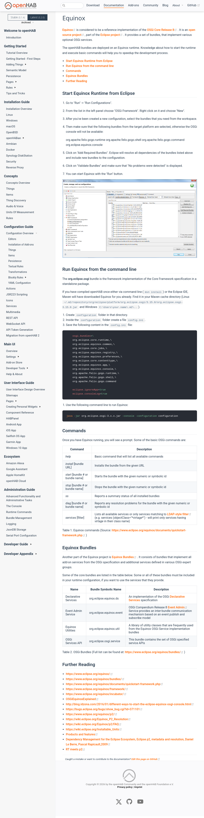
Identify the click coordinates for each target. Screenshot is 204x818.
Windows (12, 120)
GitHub (193, 5)
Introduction (13, 37)
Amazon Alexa (15, 463)
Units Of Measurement (20, 212)
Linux (9, 114)
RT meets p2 (75, 751)
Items (9, 194)
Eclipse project (111, 35)
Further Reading (76, 81)
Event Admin (177, 609)
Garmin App (13, 442)
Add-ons (133, 5)
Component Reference (20, 412)
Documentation (114, 5)
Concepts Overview (18, 182)
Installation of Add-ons (21, 244)
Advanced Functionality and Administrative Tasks (23, 498)
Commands (73, 71)
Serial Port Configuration (21, 535)
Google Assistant (16, 469)
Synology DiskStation (19, 155)
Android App (14, 424)
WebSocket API (15, 324)
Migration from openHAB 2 (22, 335)
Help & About (14, 374)
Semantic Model (16, 70)
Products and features (82, 736)
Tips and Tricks (15, 93)
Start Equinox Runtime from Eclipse (89, 61)
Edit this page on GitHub (145, 761)
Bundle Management (19, 518)
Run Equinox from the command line (90, 66)
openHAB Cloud (16, 481)
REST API (12, 318)
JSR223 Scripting (17, 294)
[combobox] (72, 6)
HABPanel (12, 418)
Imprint (138, 789)
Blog (165, 5)
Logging (11, 524)
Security (11, 161)
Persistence (13, 76)
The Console (14, 506)
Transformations (17, 271)
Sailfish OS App (15, 436)
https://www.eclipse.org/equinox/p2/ (91, 716)
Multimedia (13, 312)
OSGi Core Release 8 (162, 30)
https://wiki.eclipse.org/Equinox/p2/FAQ (93, 726)
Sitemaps (12, 395)
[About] (177, 5)
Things (10, 188)
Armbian (11, 143)
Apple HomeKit (15, 475)
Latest (37, 17)
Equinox (69, 30)
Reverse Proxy (15, 167)
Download (93, 5)
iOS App (11, 430)
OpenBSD (12, 132)
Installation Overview (19, 109)
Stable (18, 17)
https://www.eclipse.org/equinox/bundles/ (154, 654)
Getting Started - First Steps (23, 58)
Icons (9, 300)
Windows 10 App (16, 448)
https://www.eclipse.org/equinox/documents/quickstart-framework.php (114, 686)
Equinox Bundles (77, 76)
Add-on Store (14, 362)
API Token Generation (19, 329)
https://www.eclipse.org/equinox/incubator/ (96, 696)
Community (150, 5)
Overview (12, 351)
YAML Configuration (19, 282)
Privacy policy (124, 789)
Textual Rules (15, 266)
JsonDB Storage (16, 529)
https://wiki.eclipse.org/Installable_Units (94, 731)
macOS (10, 126)
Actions (11, 288)
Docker (10, 149)
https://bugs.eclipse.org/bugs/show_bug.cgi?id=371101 (104, 711)
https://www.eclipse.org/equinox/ (89, 676)
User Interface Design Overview (25, 389)
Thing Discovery (16, 200)
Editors (12, 239)
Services (11, 306)
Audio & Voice (14, 206)
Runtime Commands (19, 512)
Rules (9, 218)
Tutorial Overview (17, 53)
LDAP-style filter (179, 516)
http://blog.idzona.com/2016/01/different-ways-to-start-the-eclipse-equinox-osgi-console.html (130, 706)
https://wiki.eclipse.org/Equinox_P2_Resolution (98, 721)
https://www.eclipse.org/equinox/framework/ (97, 691)
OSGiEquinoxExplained (82, 701)
